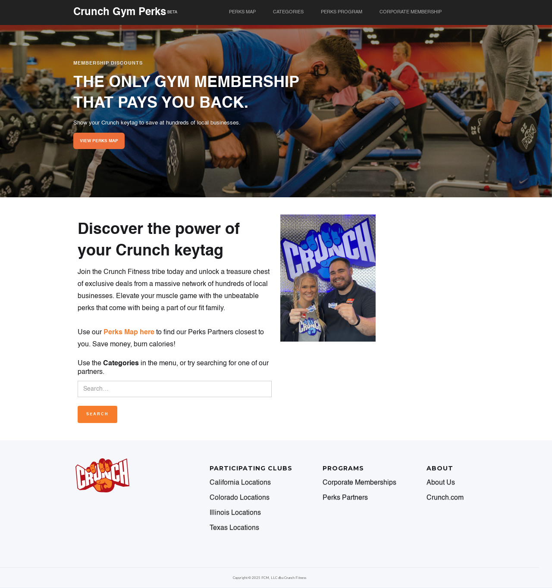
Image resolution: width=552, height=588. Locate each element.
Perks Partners (345, 498)
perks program (341, 12)
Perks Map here (129, 332)
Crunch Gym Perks (119, 12)
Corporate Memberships (359, 482)
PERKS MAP (242, 12)
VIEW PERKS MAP (99, 141)
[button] (288, 12)
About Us (441, 482)
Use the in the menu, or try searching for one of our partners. (173, 368)
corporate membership (411, 12)
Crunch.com (445, 498)
